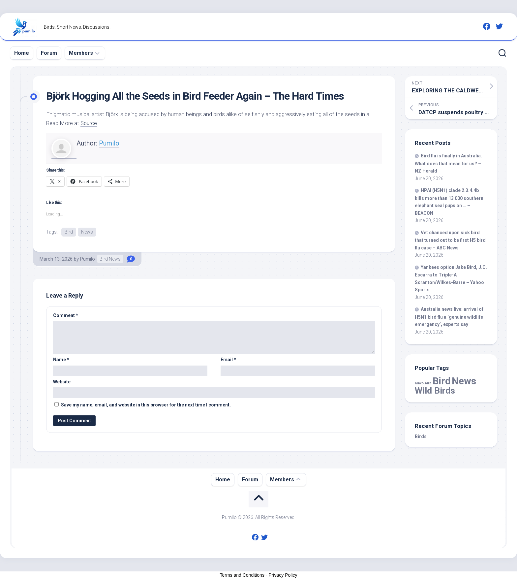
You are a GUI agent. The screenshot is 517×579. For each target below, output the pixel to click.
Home (21, 53)
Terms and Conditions (242, 575)
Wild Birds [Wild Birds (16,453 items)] (435, 390)
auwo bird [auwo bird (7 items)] (423, 383)
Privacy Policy (282, 575)
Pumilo (109, 143)
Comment (65, 315)
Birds (421, 436)
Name (61, 360)
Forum (49, 53)
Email (228, 360)
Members (81, 53)
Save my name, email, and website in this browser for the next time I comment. (146, 405)
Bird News (110, 259)
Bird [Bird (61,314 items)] (442, 381)
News (87, 232)
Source (89, 123)
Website (62, 382)
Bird (69, 232)
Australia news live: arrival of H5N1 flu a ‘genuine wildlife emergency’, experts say (449, 316)
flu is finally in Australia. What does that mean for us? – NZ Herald (448, 163)
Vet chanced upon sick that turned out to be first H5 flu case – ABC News (450, 240)
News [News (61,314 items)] (464, 381)
